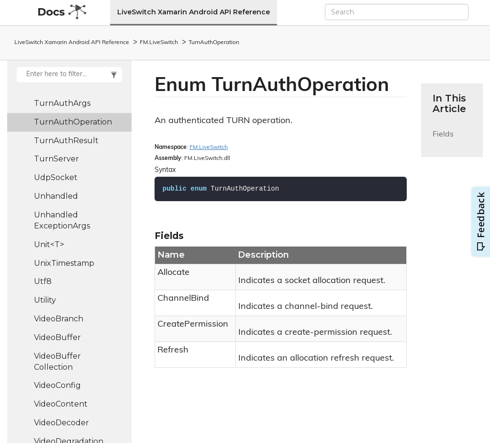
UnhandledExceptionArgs (62, 220)
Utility (45, 300)
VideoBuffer (57, 337)
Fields (443, 140)
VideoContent (61, 404)
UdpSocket (56, 177)
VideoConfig (57, 385)
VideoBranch (58, 318)
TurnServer (56, 158)
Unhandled (56, 196)
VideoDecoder (61, 422)
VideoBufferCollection (57, 362)
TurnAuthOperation (214, 42)
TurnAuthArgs (62, 103)
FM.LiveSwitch (159, 42)
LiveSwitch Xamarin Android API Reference (193, 12)
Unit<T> (49, 244)
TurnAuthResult (66, 140)
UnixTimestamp (64, 263)
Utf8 (43, 281)
